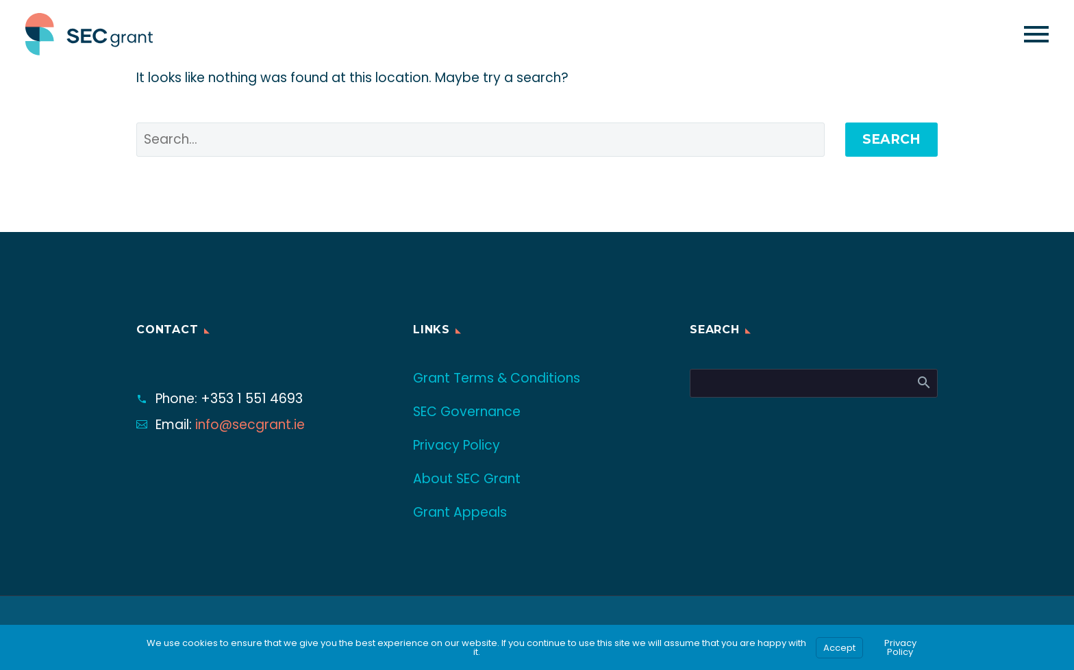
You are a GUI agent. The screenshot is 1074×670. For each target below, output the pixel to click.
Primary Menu (1036, 34)
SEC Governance (467, 411)
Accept (839, 647)
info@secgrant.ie (250, 424)
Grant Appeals (460, 512)
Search (891, 139)
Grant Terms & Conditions (496, 378)
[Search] (814, 383)
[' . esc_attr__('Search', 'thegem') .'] (480, 140)
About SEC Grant (467, 478)
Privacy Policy (456, 445)
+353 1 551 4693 (252, 398)
